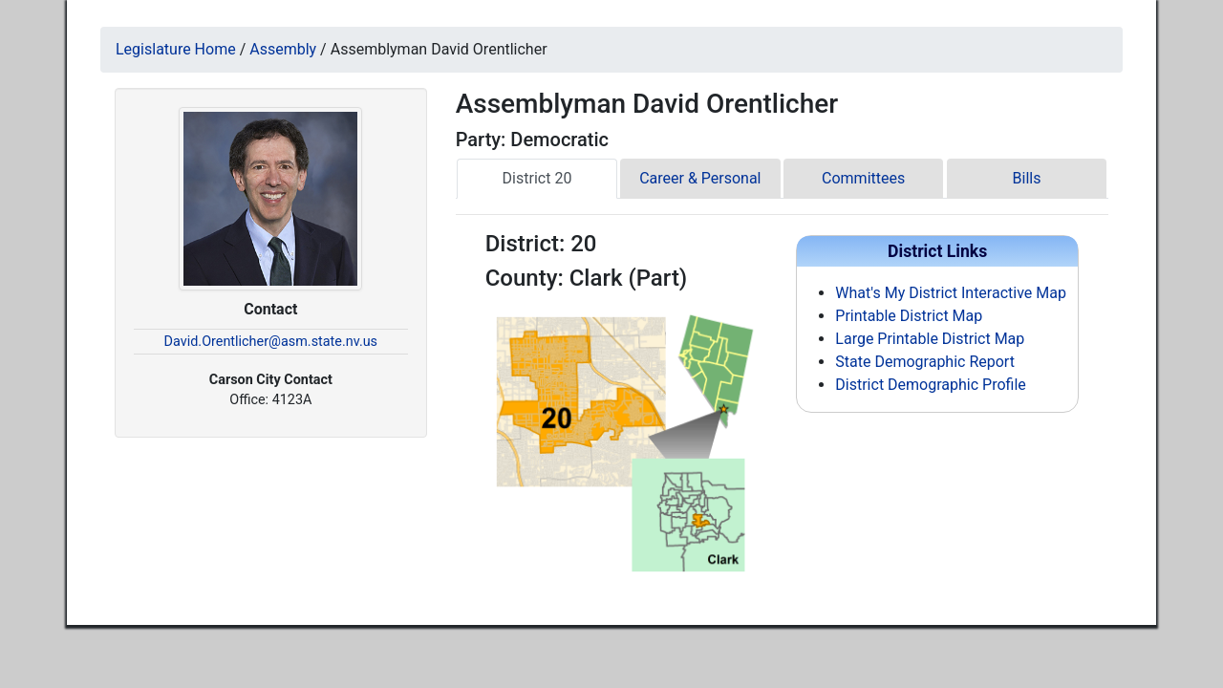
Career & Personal (700, 178)
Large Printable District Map (929, 339)
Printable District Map (908, 316)
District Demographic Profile (930, 385)
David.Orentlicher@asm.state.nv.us (270, 341)
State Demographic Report (925, 362)
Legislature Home (176, 49)
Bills (1027, 178)
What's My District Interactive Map (950, 293)
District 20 (537, 178)
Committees (863, 178)
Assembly (282, 49)
